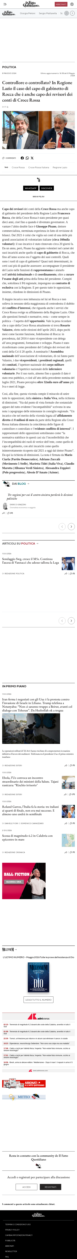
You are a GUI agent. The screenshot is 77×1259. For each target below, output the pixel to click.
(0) (72, 573)
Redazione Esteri (12, 765)
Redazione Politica (13, 573)
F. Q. (5, 107)
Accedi (26, 1187)
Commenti (9, 158)
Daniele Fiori (10, 823)
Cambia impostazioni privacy (19, 1235)
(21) (72, 794)
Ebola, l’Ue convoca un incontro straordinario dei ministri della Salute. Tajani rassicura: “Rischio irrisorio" (30, 781)
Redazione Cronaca (13, 852)
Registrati (50, 1187)
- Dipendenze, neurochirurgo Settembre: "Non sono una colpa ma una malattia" (36, 1043)
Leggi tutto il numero (38, 999)
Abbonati (61, 4)
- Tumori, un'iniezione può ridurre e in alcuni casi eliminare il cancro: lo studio (36, 1039)
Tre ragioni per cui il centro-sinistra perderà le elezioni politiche (40, 496)
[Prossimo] (71, 526)
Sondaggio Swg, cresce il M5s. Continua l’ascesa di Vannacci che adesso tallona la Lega (30, 561)
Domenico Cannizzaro (31, 823)
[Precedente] (62, 526)
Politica (9, 67)
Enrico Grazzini (18, 504)
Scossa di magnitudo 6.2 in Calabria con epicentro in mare (27, 837)
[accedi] (72, 4)
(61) (10, 513)
